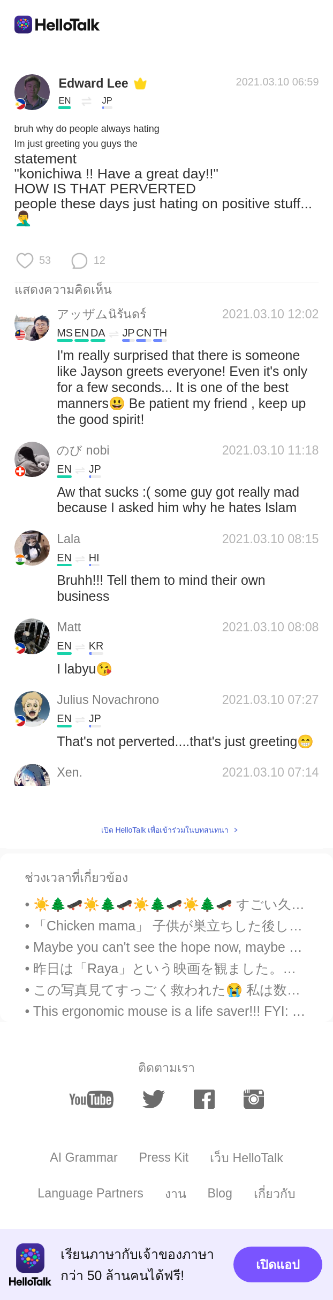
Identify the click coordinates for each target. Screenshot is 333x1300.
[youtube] (91, 1099)
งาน (175, 1194)
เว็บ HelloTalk (246, 1158)
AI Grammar (83, 1157)
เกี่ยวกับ (275, 1194)
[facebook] (204, 1099)
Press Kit (163, 1157)
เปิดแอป (278, 1265)
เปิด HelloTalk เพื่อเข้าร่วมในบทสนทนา (165, 830)
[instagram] (254, 1099)
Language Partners (90, 1193)
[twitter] (153, 1099)
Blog (219, 1193)
